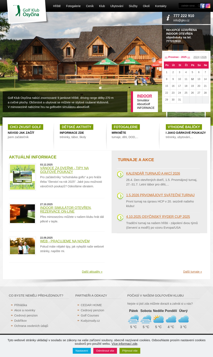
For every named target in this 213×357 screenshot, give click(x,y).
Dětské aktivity (76, 127)
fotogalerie (126, 127)
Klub (102, 6)
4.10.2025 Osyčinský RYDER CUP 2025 (158, 216)
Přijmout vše (129, 350)
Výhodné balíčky (184, 127)
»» (188, 57)
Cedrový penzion (26, 315)
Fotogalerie (73, 6)
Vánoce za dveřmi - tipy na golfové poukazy (64, 170)
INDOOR (144, 96)
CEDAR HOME (91, 305)
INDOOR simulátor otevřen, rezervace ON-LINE (66, 209)
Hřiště (57, 6)
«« (166, 57)
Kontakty (160, 6)
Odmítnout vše (105, 350)
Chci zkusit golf (25, 127)
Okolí (146, 6)
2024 (196, 57)
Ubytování (116, 6)
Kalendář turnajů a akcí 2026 (153, 173)
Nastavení (81, 350)
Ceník (90, 6)
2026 (204, 57)
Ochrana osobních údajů (31, 326)
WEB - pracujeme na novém (65, 241)
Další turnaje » (192, 271)
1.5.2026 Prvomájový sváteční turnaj (160, 195)
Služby (133, 6)
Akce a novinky (24, 310)
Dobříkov (20, 320)
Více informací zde (124, 343)
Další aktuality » (92, 271)
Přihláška (20, 305)
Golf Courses (90, 315)
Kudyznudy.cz (90, 320)
